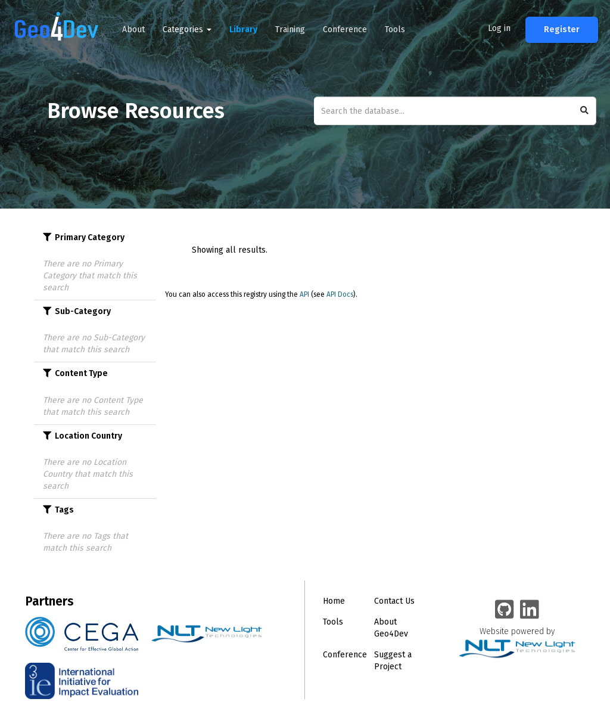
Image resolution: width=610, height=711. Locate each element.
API (304, 294)
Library (243, 29)
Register (562, 29)
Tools (395, 29)
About (133, 29)
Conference (345, 29)
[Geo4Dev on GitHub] (504, 610)
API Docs (339, 294)
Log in (499, 28)
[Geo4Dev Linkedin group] (529, 610)
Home (334, 601)
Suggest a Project (393, 661)
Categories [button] (187, 29)
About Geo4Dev (391, 628)
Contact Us (394, 601)
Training (290, 29)
